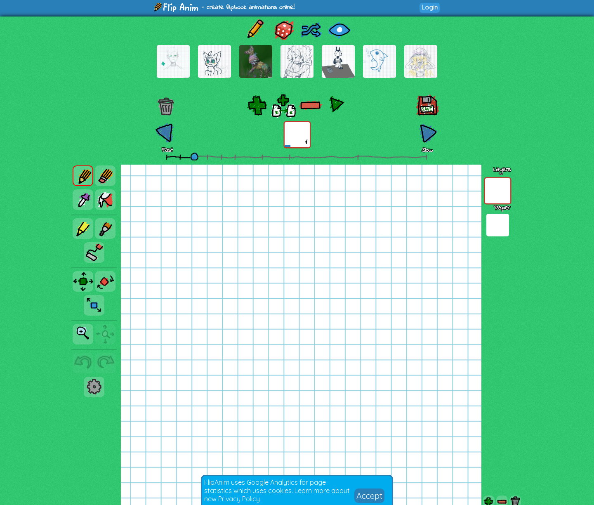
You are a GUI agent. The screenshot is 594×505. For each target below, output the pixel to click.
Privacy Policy (239, 499)
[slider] (194, 156)
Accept (369, 496)
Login (430, 7)
